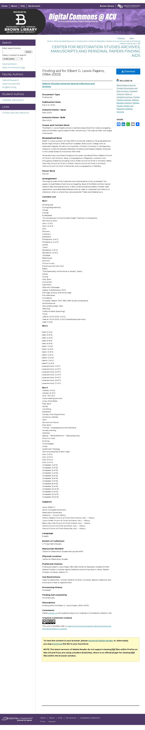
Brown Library (107, 6)
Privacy (43, 721)
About (52, 718)
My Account (71, 718)
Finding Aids (81, 41)
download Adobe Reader (100, 641)
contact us (52, 613)
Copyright (52, 721)
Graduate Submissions (13, 100)
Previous (121, 38)
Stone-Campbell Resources (64, 41)
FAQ (60, 718)
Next (131, 38)
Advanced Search (9, 64)
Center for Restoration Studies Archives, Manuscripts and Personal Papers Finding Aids (95, 51)
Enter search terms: (11, 48)
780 (139, 43)
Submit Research (10, 80)
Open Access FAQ (11, 83)
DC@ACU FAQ (9, 87)
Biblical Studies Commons (126, 85)
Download (128, 71)
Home (49, 41)
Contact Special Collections (15, 112)
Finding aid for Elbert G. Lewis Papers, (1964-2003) (73, 72)
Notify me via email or (13, 67)
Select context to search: (14, 55)
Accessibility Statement (90, 718)
